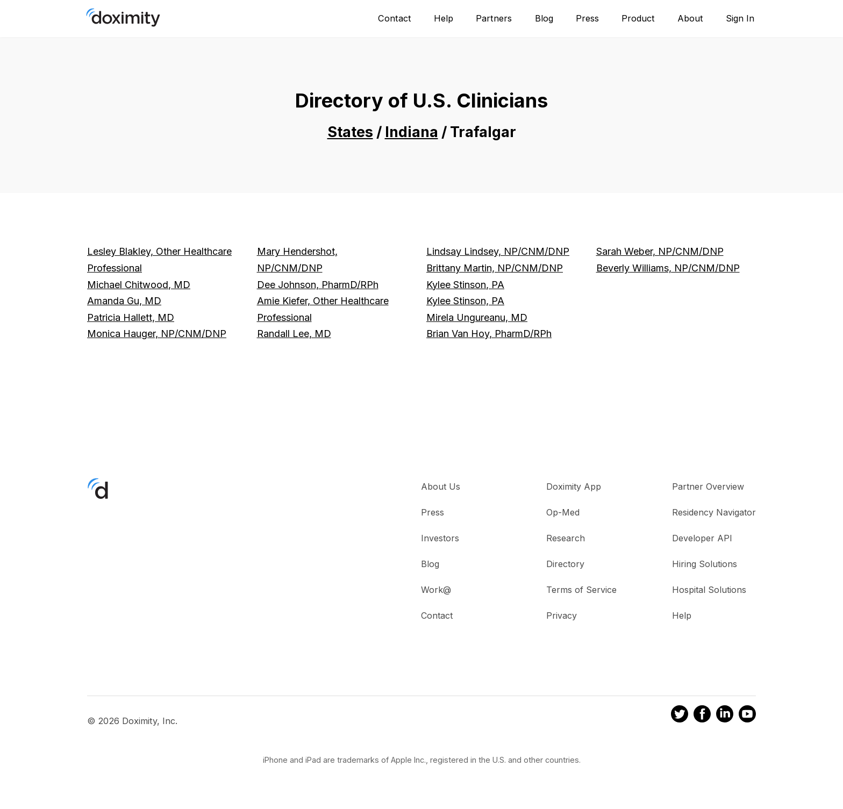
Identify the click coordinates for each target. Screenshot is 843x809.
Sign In (740, 18)
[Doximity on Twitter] (679, 715)
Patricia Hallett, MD (130, 317)
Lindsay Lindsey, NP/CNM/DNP (497, 251)
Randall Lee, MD (294, 333)
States (350, 132)
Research (565, 538)
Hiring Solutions (704, 564)
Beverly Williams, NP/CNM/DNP (668, 268)
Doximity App (573, 486)
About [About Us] (690, 18)
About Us (440, 486)
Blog (544, 18)
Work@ (436, 589)
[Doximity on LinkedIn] (724, 715)
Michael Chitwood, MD (138, 284)
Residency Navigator (714, 512)
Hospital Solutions (709, 589)
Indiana (411, 132)
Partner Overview (708, 486)
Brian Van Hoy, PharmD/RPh (489, 333)
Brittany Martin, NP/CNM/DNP (494, 268)
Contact (394, 18)
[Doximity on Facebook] (702, 715)
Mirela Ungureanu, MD (476, 317)
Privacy (561, 615)
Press (587, 18)
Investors (440, 538)
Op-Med (563, 512)
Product (638, 18)
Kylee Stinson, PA (465, 284)
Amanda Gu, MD (124, 300)
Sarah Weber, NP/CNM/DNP (660, 251)
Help (443, 18)
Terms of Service (581, 589)
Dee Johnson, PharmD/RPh (317, 284)
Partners (494, 18)
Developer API (702, 538)
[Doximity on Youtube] (747, 715)
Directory (565, 564)
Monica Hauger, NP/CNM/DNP (156, 333)
